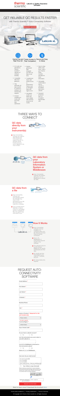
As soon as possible (30, 359)
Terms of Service (43, 391)
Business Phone (23, 302)
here (45, 387)
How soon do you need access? (27, 356)
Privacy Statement (31, 391)
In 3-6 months (30, 362)
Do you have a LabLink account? (28, 333)
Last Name (22, 292)
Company (22, 297)
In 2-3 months (30, 360)
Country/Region (24, 322)
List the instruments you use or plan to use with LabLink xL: (30, 338)
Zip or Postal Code (24, 327)
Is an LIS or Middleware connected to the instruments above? (29, 345)
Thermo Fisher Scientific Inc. (30, 394)
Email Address (23, 281)
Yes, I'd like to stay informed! (31, 366)
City (20, 308)
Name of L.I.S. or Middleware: (27, 350)
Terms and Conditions (17, 391)
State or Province (29, 314)
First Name (22, 286)
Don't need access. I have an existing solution (30, 363)
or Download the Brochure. (30, 28)
